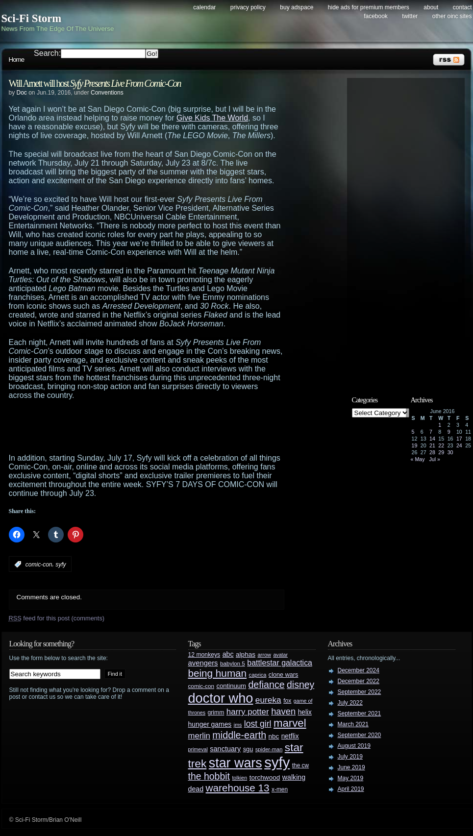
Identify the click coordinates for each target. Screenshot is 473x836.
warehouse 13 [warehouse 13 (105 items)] (238, 787)
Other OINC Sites (452, 16)
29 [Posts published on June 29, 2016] (441, 452)
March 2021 (353, 724)
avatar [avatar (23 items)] (280, 655)
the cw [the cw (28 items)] (300, 765)
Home (17, 59)
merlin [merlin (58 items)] (199, 735)
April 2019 (351, 789)
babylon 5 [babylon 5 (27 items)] (232, 663)
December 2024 (358, 670)
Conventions (107, 92)
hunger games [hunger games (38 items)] (210, 724)
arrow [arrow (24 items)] (264, 655)
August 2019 (354, 745)
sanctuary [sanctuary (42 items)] (225, 749)
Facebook (376, 16)
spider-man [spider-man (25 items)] (269, 749)
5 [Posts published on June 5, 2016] (413, 432)
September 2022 (359, 691)
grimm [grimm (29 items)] (216, 712)
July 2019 (350, 756)
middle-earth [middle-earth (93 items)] (239, 735)
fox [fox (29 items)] (287, 700)
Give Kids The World (212, 118)
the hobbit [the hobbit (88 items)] (209, 776)
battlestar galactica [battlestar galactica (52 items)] (279, 663)
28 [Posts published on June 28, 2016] (432, 452)
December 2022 (358, 681)
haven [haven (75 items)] (283, 711)
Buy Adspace (296, 7)
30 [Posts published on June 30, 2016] (450, 452)
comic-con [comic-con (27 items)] (201, 686)
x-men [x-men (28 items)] (280, 789)
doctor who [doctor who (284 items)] (220, 698)
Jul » (434, 459)
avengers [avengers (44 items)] (203, 663)
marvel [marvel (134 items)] (290, 723)
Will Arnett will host (95, 83)
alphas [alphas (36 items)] (245, 654)
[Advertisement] (166, 427)
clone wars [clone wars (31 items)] (284, 674)
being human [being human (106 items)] (217, 673)
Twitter (410, 16)
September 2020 (359, 735)
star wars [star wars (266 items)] (235, 763)
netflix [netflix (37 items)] (290, 736)
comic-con (38, 564)
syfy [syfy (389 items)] (277, 762)
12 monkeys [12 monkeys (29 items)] (204, 654)
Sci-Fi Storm (31, 18)
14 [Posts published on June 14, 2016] (432, 439)
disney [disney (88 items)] (300, 684)
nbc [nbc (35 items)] (274, 736)
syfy (60, 564)
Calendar (204, 7)
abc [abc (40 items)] (228, 654)
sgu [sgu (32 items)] (248, 749)
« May (418, 459)
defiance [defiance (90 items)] (266, 684)
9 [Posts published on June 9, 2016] (449, 432)
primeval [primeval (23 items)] (198, 749)
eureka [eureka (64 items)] (268, 700)
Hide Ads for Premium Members (368, 7)
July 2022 (350, 702)
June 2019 (351, 767)
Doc (22, 92)
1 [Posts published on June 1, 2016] (439, 425)
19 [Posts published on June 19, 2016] (415, 445)
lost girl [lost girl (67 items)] (258, 724)
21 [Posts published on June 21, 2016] (432, 445)
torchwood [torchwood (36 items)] (264, 777)
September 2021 (359, 713)
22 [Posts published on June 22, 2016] (441, 445)
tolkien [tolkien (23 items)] (239, 778)
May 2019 (351, 778)
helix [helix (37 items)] (305, 712)
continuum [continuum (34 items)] (231, 685)
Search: (47, 53)
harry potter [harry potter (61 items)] (247, 711)
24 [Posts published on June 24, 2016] (459, 445)
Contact (462, 7)
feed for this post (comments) (57, 618)
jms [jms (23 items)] (238, 725)
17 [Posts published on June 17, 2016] (459, 439)
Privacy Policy (248, 7)
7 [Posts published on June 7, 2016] (430, 432)
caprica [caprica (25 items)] (258, 675)
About (430, 7)
